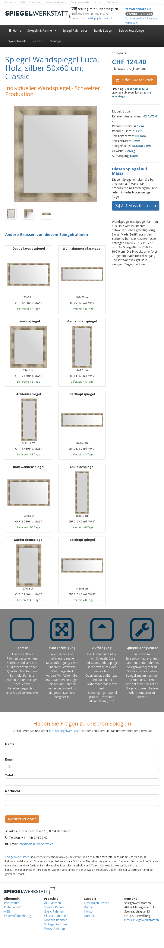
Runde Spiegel (103, 30)
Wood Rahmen (54, 928)
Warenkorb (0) (138, 9)
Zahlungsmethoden (80, 2)
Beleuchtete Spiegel (131, 30)
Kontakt (98, 2)
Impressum (10, 2)
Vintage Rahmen (55, 924)
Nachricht (12, 791)
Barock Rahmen (55, 907)
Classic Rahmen (55, 916)
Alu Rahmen (52, 903)
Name (9, 744)
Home (14, 30)
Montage (56, 41)
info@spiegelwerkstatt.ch (100, 18)
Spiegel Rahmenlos (75, 30)
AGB (22, 2)
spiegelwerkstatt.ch (17, 857)
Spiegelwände (17, 41)
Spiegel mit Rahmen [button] (41, 30)
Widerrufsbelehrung (56, 2)
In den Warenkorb (134, 79)
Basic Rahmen (54, 911)
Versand (38, 41)
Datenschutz (35, 2)
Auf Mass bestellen (136, 205)
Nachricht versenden (22, 819)
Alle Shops (112, 2)
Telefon (11, 775)
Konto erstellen (134, 18)
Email (9, 759)
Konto (88, 911)
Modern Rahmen (55, 920)
